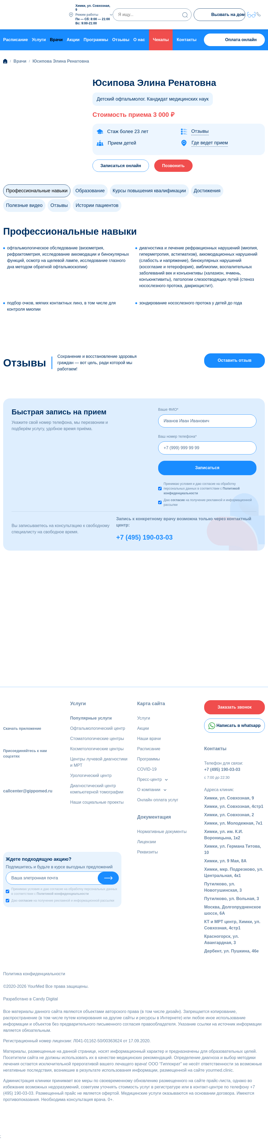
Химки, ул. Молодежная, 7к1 (233, 823)
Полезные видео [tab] (24, 205)
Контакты (187, 39)
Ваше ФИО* (168, 409)
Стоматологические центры (97, 738)
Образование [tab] (90, 190)
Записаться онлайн (121, 165)
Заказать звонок (235, 707)
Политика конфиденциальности (34, 974)
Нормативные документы (162, 831)
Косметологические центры (96, 749)
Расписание (15, 39)
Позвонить (174, 165)
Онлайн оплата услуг (157, 800)
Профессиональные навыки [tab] (37, 190)
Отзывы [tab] (59, 205)
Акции (73, 39)
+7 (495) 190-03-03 (144, 537)
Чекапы (161, 39)
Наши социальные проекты (96, 802)
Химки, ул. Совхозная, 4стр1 (233, 807)
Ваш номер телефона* (177, 436)
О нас (139, 39)
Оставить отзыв (234, 360)
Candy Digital (45, 999)
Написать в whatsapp (234, 726)
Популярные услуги (91, 718)
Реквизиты (147, 852)
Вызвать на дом (223, 15)
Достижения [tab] (207, 190)
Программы (96, 39)
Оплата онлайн (234, 40)
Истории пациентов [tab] (97, 205)
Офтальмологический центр (97, 728)
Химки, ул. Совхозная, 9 (229, 798)
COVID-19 (147, 769)
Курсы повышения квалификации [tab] (149, 190)
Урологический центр (91, 775)
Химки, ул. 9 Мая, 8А (225, 861)
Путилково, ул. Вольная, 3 (231, 899)
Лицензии (146, 842)
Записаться (207, 467)
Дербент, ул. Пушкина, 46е (231, 951)
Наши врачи (149, 738)
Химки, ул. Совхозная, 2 (229, 815)
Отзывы (120, 39)
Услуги (39, 39)
